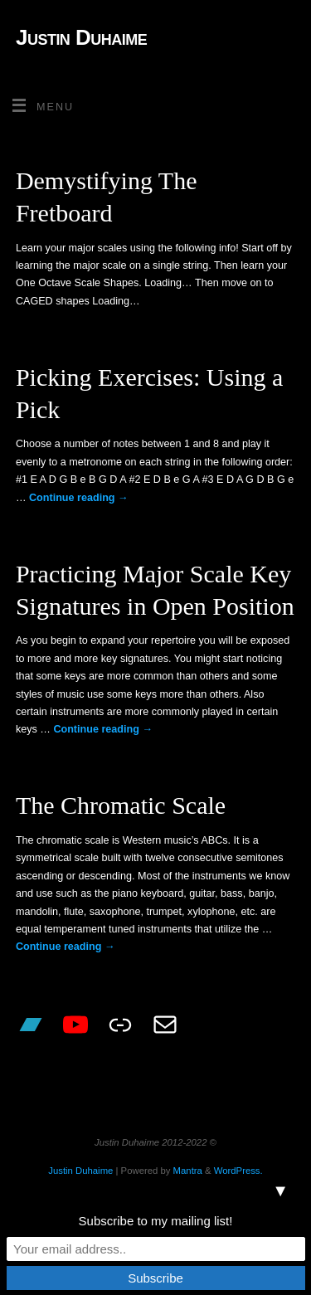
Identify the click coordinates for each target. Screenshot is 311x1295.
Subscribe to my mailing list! (156, 1221)
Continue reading (79, 498)
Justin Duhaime (81, 37)
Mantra (187, 1171)
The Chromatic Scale (121, 805)
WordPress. (238, 1171)
